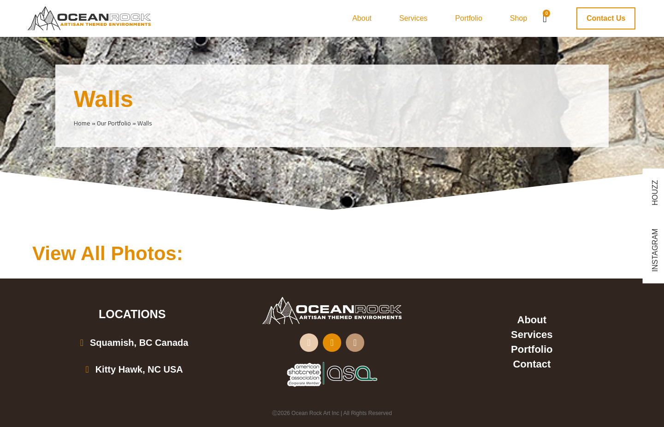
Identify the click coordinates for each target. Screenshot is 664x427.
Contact (532, 364)
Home (82, 123)
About (362, 18)
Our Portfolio (114, 123)
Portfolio (468, 18)
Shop (518, 18)
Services (413, 18)
